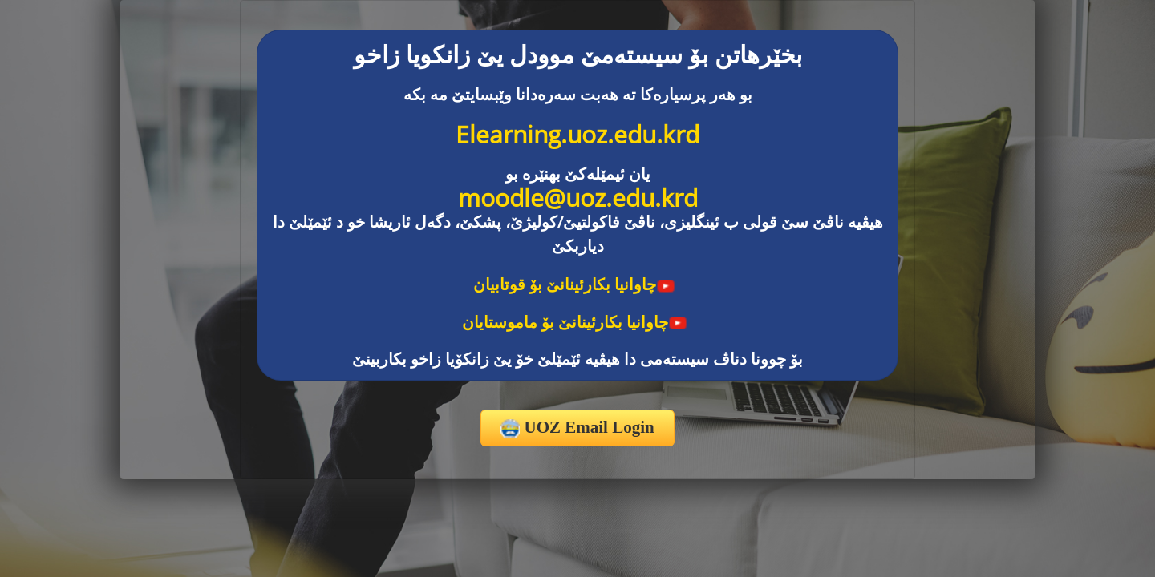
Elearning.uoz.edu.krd (577, 134)
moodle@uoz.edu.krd (578, 197)
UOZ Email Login (577, 428)
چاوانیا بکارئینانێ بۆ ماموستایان (574, 322)
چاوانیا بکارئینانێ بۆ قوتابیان (574, 284)
